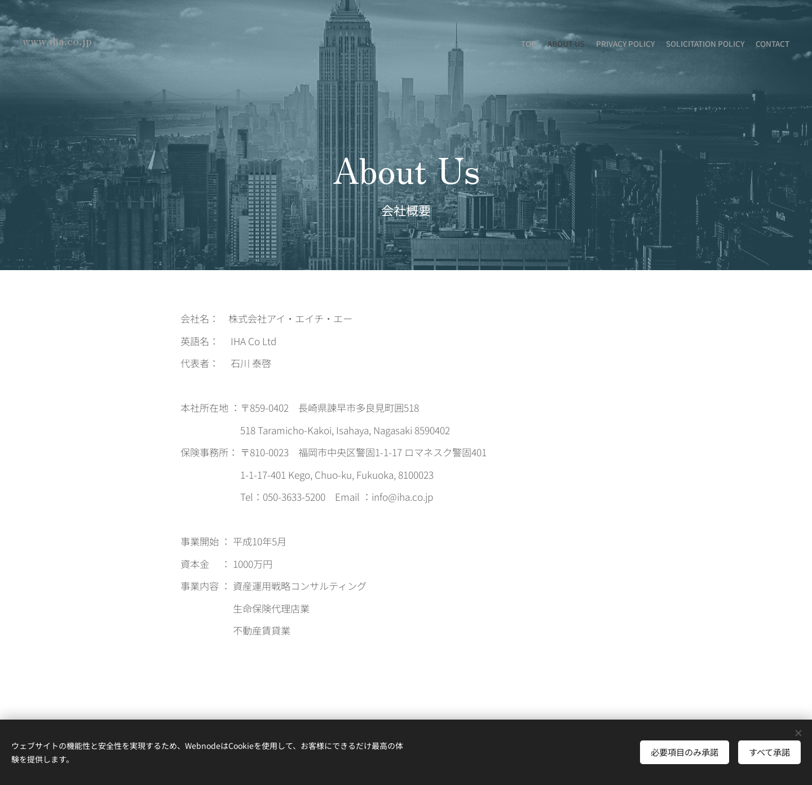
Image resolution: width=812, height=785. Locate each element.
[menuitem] (746, 45)
